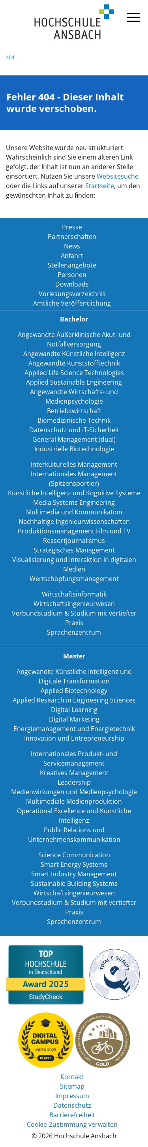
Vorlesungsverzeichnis (72, 293)
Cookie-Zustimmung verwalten (72, 1124)
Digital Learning (74, 709)
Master (74, 656)
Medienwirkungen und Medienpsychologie (74, 791)
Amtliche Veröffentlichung (72, 303)
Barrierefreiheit (72, 1114)
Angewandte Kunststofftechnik (74, 363)
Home (74, 22)
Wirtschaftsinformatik (74, 594)
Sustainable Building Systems (74, 883)
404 (10, 57)
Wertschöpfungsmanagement (74, 578)
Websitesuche (118, 176)
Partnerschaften (72, 236)
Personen (72, 274)
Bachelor (74, 319)
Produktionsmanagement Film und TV (74, 531)
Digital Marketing (74, 719)
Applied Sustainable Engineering (74, 382)
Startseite (99, 185)
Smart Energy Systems (74, 864)
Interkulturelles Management (74, 464)
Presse (72, 227)
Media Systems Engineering (74, 502)
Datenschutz (72, 1105)
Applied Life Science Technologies (74, 372)
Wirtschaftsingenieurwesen (74, 603)
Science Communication (74, 855)
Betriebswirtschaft (74, 410)
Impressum (72, 1095)
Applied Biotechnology (74, 690)
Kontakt (72, 1076)
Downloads (72, 284)
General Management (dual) (74, 439)
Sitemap (72, 1086)
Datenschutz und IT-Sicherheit (74, 429)
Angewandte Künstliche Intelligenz (74, 353)
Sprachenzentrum (74, 632)
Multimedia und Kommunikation (74, 512)
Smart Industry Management (74, 874)
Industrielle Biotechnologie (74, 449)
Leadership (74, 782)
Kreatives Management (74, 772)
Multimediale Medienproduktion (74, 801)
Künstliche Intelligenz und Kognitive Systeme (74, 493)
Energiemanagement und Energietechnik (74, 728)
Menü (132, 16)
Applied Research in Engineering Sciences (74, 700)
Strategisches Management (74, 550)
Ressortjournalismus (74, 540)
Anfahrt (72, 255)
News (72, 246)
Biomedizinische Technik (74, 420)
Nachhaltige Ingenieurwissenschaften (74, 521)
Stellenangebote (72, 265)
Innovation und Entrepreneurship (74, 738)
